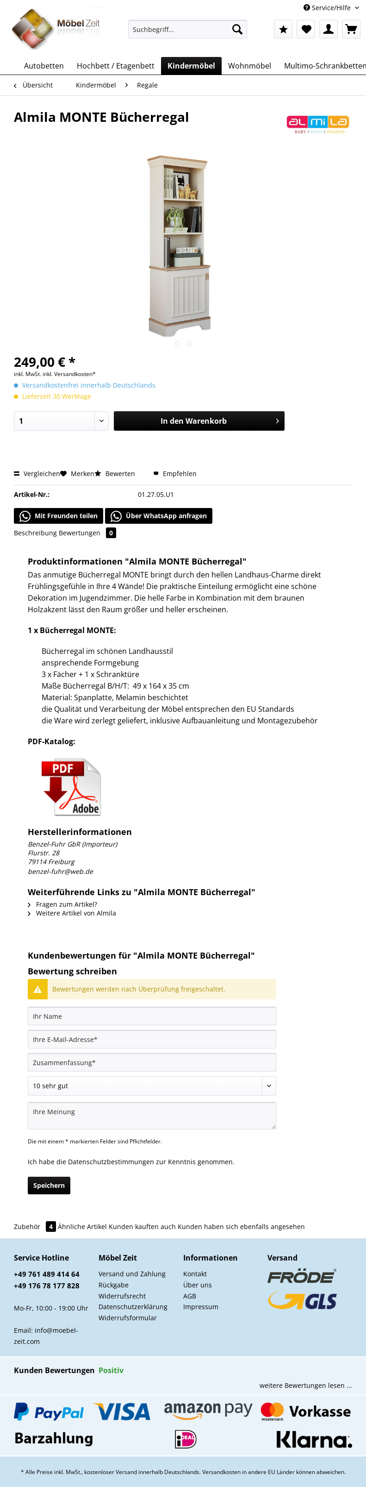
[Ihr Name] (152, 1016)
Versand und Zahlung (132, 1273)
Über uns (197, 1284)
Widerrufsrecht (122, 1296)
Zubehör (36, 1226)
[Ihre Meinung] (152, 1115)
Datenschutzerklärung (133, 1306)
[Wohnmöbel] (250, 66)
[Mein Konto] (328, 29)
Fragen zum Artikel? (62, 904)
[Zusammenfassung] (152, 1062)
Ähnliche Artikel (82, 1226)
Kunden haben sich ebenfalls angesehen (241, 1226)
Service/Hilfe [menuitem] (328, 7)
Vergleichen (37, 473)
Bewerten (115, 473)
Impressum (200, 1306)
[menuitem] (187, 33)
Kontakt (195, 1273)
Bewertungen (87, 532)
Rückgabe (114, 1284)
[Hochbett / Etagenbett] (115, 66)
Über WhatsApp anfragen (159, 516)
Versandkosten (221, 1472)
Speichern (49, 1185)
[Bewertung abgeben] (152, 1086)
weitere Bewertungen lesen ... (306, 1385)
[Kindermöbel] (191, 66)
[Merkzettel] (306, 29)
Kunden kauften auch (142, 1226)
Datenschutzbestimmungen (111, 1161)
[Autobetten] (44, 66)
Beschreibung (35, 532)
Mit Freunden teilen (58, 516)
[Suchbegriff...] (187, 29)
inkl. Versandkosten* (69, 374)
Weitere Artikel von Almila (72, 913)
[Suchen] (237, 29)
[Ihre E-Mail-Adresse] (152, 1039)
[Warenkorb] (351, 29)
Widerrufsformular (128, 1317)
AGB (189, 1296)
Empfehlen (175, 473)
